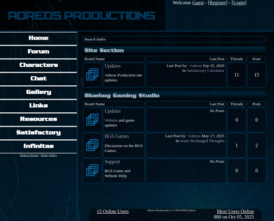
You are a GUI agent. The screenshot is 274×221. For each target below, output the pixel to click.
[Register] (218, 2)
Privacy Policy (49, 155)
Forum (38, 52)
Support (112, 161)
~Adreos (195, 65)
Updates (113, 65)
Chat (38, 79)
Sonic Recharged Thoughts (202, 140)
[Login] (239, 2)
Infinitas (38, 146)
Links (38, 106)
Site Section (104, 50)
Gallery (38, 92)
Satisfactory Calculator (206, 70)
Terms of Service (29, 155)
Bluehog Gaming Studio (121, 96)
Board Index (95, 39)
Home (38, 38)
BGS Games (117, 136)
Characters (38, 65)
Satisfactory (38, 133)
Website (111, 120)
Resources (38, 119)
